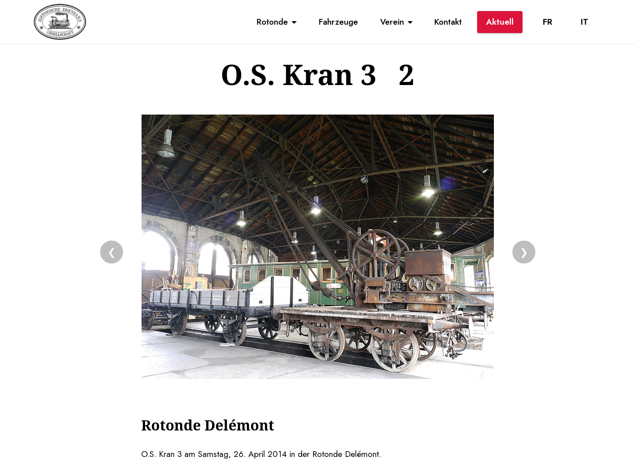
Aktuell (500, 21)
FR (547, 21)
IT (584, 21)
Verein (392, 21)
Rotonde (272, 21)
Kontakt (448, 21)
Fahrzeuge (338, 21)
